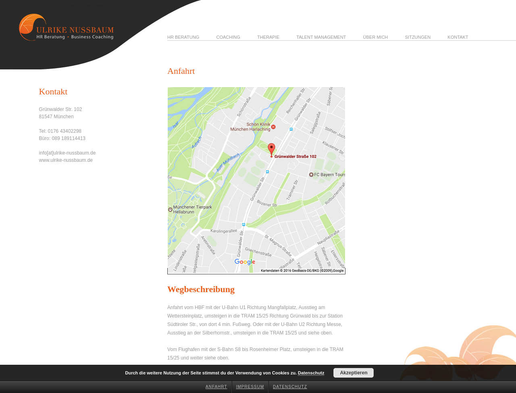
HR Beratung (183, 37)
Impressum (250, 387)
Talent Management (321, 37)
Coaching (228, 37)
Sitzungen (418, 37)
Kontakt (457, 37)
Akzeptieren (353, 373)
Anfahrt (216, 387)
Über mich (375, 37)
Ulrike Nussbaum (48, 6)
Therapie (268, 37)
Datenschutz (290, 387)
